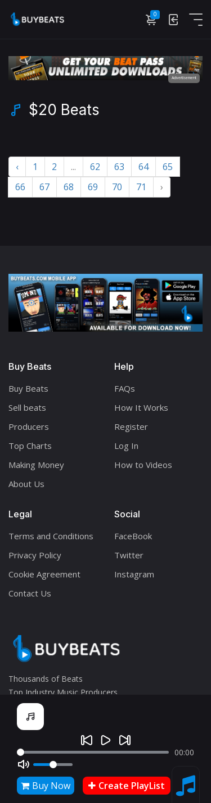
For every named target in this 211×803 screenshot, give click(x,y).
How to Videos (143, 464)
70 (117, 187)
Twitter (128, 555)
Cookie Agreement (44, 574)
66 (20, 187)
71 (141, 187)
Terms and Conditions (50, 536)
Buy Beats (28, 388)
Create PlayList (126, 785)
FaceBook (133, 536)
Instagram (134, 574)
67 (44, 187)
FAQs (124, 388)
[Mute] (23, 764)
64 (143, 166)
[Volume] (53, 764)
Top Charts (30, 445)
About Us (26, 483)
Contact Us (29, 593)
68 (69, 187)
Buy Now (45, 785)
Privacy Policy (34, 555)
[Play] (106, 740)
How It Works (141, 407)
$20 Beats (64, 110)
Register (131, 426)
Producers (28, 426)
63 (119, 166)
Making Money (36, 464)
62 (95, 166)
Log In (126, 445)
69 (93, 187)
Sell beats (27, 407)
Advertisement (184, 77)
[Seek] (93, 752)
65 (168, 166)
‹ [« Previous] (17, 166)
